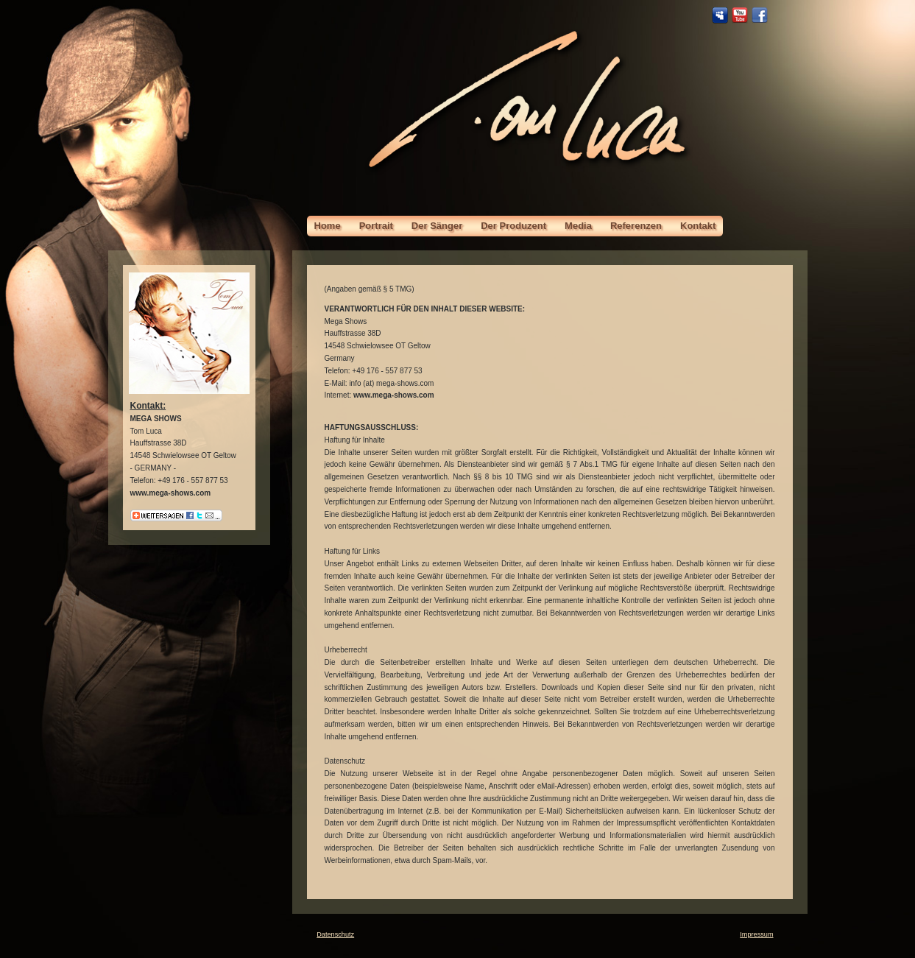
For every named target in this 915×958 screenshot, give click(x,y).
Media (578, 225)
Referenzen (636, 225)
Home (327, 225)
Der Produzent (513, 225)
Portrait (376, 225)
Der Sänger (436, 225)
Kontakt (698, 225)
